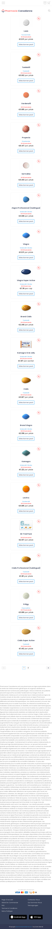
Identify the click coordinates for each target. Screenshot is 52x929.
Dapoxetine (26, 608)
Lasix (26, 31)
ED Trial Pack (26, 534)
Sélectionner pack (26, 44)
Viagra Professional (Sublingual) (26, 208)
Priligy (26, 604)
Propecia (26, 137)
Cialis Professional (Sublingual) (26, 568)
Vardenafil (26, 103)
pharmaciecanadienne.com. (23, 927)
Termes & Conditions (9, 908)
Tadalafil (26, 67)
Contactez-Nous (34, 900)
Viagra (26, 244)
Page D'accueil (7, 900)
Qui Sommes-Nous (35, 903)
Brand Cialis (26, 316)
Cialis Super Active (26, 640)
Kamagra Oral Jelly (26, 353)
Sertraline (26, 174)
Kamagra (26, 461)
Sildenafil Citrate (26, 212)
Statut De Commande (10, 903)
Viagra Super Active (26, 280)
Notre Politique (7, 911)
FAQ (3, 905)
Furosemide (26, 35)
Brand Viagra (26, 425)
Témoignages (33, 905)
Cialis (26, 389)
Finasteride (26, 141)
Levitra (26, 497)
